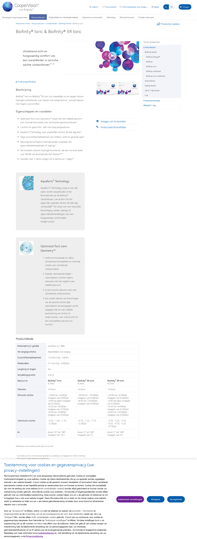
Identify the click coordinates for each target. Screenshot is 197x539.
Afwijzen (155, 501)
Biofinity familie (65, 23)
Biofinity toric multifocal (155, 76)
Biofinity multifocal (153, 71)
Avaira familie (150, 80)
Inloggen (184, 6)
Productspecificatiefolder (113, 127)
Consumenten (110, 6)
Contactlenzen (51, 23)
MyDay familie (150, 85)
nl (166, 6)
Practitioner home (23, 23)
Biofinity (149, 61)
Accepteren (176, 501)
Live (146, 95)
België (156, 6)
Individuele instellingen (130, 501)
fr (172, 6)
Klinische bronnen (127, 17)
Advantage (111, 17)
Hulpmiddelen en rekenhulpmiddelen (63, 17)
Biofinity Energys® (153, 56)
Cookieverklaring (45, 534)
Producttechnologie (151, 100)
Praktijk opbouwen (146, 17)
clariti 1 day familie (152, 90)
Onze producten (38, 17)
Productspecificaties (26, 81)
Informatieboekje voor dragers (135, 6)
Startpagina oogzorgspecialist (14, 17)
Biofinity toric (151, 66)
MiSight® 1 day (149, 105)
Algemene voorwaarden (92, 17)
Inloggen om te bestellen (113, 121)
